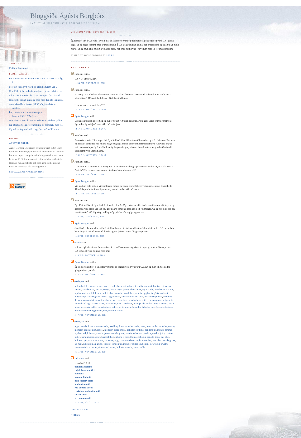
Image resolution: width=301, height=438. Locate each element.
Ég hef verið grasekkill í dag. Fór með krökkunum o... (36, 129)
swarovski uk (81, 347)
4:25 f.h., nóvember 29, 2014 (90, 352)
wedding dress (116, 326)
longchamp (80, 296)
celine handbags (82, 303)
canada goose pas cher (158, 336)
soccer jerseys (102, 289)
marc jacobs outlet (142, 303)
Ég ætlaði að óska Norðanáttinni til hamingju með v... (36, 124)
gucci (100, 343)
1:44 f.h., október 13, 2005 (89, 236)
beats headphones (153, 296)
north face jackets (133, 293)
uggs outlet (147, 289)
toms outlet (152, 326)
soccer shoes (98, 303)
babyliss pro (148, 306)
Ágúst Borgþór (81, 116)
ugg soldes (135, 306)
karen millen (140, 347)
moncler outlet (132, 326)
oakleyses (79, 281)
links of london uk (113, 343)
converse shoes (127, 340)
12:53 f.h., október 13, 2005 (90, 174)
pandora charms (134, 333)
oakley (171, 326)
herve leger (116, 289)
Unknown (79, 358)
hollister (157, 286)
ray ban (78, 333)
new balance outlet (164, 289)
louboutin (144, 343)
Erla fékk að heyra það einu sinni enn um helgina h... (35, 91)
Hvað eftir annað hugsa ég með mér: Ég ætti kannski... (36, 99)
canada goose (155, 300)
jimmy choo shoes (132, 289)
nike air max (89, 343)
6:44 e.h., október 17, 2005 (89, 275)
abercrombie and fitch (132, 296)
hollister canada (124, 347)
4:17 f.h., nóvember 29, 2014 (90, 315)
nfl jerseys (124, 306)
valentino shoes (103, 300)
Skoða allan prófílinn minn (26, 172)
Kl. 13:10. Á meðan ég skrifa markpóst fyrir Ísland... (35, 95)
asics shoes (128, 286)
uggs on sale (114, 296)
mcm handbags (124, 303)
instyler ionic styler (112, 310)
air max (78, 343)
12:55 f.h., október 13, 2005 (90, 194)
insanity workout (143, 286)
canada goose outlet (97, 296)
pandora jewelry (151, 333)
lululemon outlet (99, 293)
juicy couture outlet (93, 340)
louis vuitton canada (98, 326)
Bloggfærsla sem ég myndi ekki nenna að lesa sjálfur (35, 120)
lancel (100, 329)
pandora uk (150, 329)
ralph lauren (89, 333)
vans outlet (88, 300)
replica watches (82, 293)
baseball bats (107, 336)
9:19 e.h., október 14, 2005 (89, 255)
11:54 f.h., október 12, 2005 (90, 83)
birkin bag (79, 286)
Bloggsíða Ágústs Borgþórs (67, 16)
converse (109, 340)
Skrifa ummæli (80, 409)
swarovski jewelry (159, 343)
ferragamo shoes (94, 286)
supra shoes (119, 329)
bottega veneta (160, 303)
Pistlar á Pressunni (18, 67)
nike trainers (166, 306)
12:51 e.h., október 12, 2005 (90, 155)
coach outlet (90, 329)
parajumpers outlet (91, 336)
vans (143, 326)
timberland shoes (106, 347)
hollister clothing (135, 329)
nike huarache (116, 293)
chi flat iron (88, 289)
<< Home (75, 414)
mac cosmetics (119, 300)
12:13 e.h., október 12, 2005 (90, 109)
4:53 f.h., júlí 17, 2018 (86, 403)
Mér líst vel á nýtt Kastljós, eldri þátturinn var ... (33, 86)
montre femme (164, 329)
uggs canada (80, 326)
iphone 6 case (122, 336)
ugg (106, 286)
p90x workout (161, 293)
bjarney (78, 242)
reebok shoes (115, 286)
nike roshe (111, 303)
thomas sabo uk (138, 336)
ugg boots (148, 293)
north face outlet (82, 310)
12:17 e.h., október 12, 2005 (90, 129)
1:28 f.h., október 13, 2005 (89, 217)
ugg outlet (91, 306)
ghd (157, 306)
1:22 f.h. (110, 55)
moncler (163, 326)
